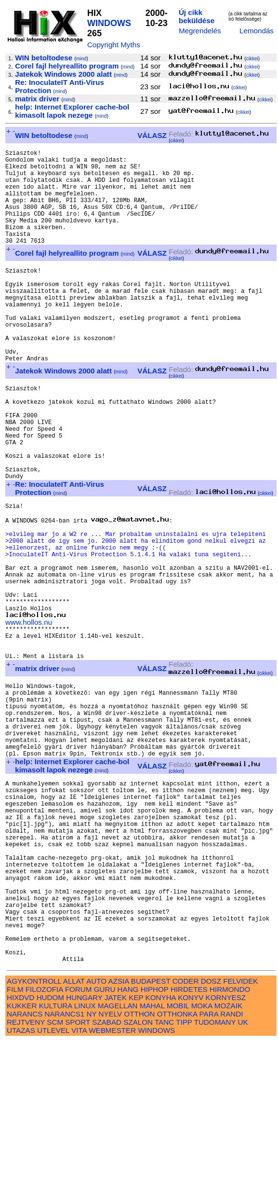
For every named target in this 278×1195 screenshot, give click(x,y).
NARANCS (24, 1168)
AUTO (96, 1135)
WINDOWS (109, 23)
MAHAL (152, 1159)
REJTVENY (26, 1176)
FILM (15, 1143)
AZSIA (118, 1135)
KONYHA (161, 1151)
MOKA (201, 1159)
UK (243, 1176)
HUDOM (50, 1151)
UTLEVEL (53, 1184)
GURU (105, 1143)
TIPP (184, 1176)
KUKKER (22, 1159)
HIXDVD (20, 1151)
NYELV (110, 1168)
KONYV (190, 1151)
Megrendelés (200, 31)
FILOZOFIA (44, 1143)
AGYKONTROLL (34, 1135)
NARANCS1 (65, 1168)
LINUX (85, 1159)
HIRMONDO (230, 1143)
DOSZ (211, 1135)
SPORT (77, 1176)
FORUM (78, 1143)
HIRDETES (189, 1143)
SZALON (138, 1176)
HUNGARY (84, 1151)
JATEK (116, 1151)
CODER (185, 1135)
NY (91, 1168)
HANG (128, 1143)
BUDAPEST (151, 1135)
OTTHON (139, 1168)
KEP (136, 1151)
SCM (55, 1176)
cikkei (252, 58)
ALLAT (74, 1135)
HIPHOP (155, 1143)
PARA (208, 1168)
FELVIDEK (240, 1135)
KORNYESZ (226, 1151)
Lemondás (256, 31)
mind (81, 58)
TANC (164, 1176)
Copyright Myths (113, 45)
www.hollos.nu (28, 711)
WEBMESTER (112, 1184)
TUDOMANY (215, 1176)
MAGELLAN (118, 1159)
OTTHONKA (177, 1168)
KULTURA (55, 1159)
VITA (79, 1184)
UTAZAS (21, 1184)
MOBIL (178, 1159)
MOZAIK (228, 1159)
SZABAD (106, 1176)
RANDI (231, 1168)
